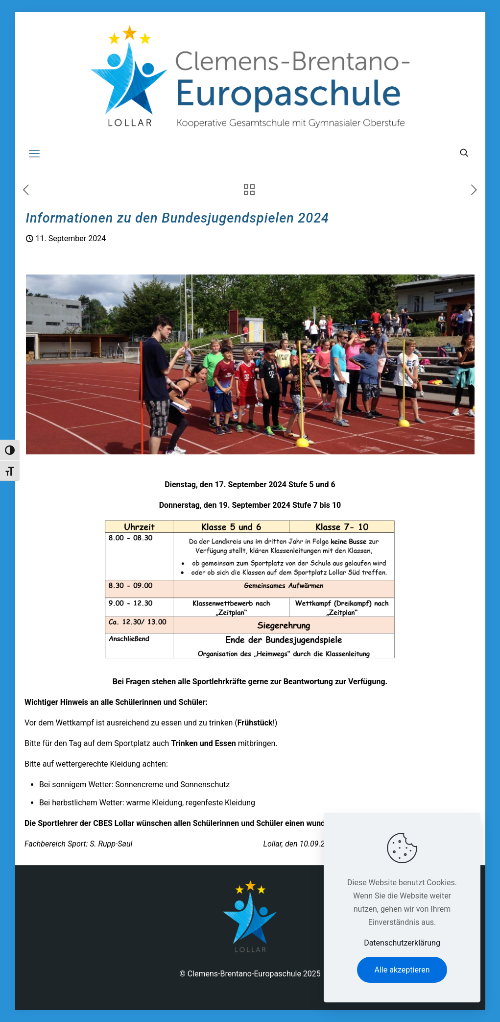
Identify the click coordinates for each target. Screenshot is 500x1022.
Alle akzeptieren (402, 969)
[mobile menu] (34, 154)
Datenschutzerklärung (402, 942)
